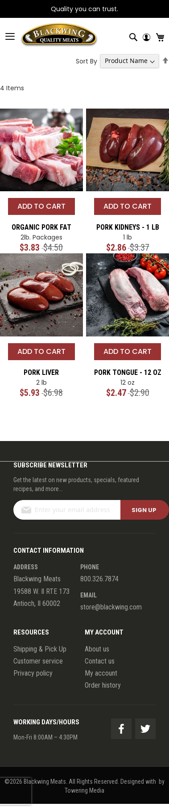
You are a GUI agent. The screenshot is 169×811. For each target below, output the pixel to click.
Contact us (100, 661)
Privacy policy (33, 673)
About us (97, 649)
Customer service (38, 661)
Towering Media (84, 790)
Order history (103, 685)
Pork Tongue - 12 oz (127, 372)
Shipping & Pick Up (39, 649)
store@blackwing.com (111, 607)
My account (101, 673)
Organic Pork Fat (41, 227)
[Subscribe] (144, 510)
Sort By (86, 60)
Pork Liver (41, 372)
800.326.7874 (99, 579)
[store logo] (49, 36)
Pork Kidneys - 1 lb (127, 227)
